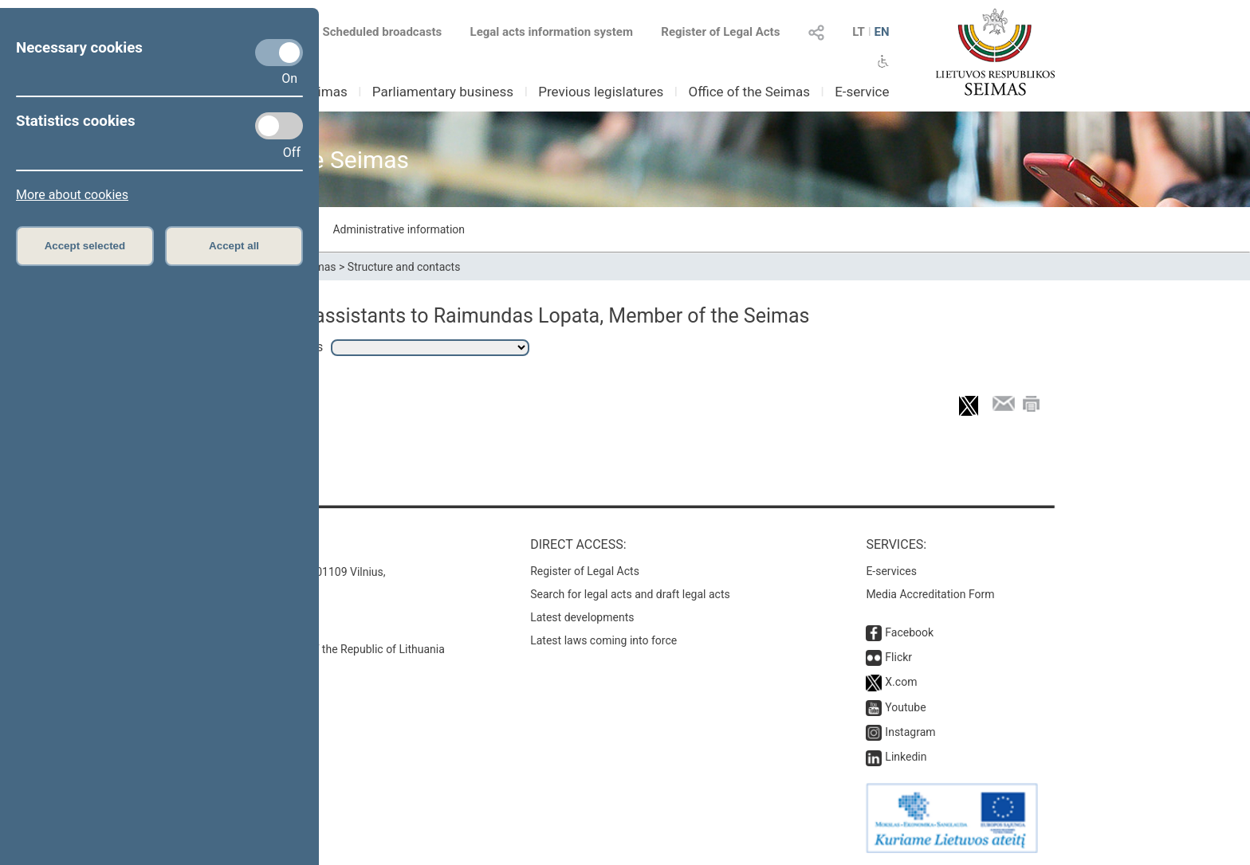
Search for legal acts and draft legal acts (630, 594)
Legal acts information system (551, 32)
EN (881, 32)
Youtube (905, 707)
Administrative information (398, 229)
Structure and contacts (404, 266)
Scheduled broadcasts (372, 32)
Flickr (898, 657)
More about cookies (72, 194)
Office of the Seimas (749, 92)
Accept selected (85, 246)
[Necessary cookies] (279, 52)
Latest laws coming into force (603, 640)
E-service (862, 92)
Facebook (909, 632)
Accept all (234, 246)
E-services (891, 571)
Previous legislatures (600, 92)
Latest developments (582, 617)
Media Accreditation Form (930, 594)
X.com (901, 681)
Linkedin (905, 756)
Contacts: (228, 544)
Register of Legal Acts (720, 32)
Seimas (325, 92)
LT (858, 32)
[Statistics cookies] (279, 125)
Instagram (910, 732)
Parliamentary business (442, 92)
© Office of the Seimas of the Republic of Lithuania (320, 649)
